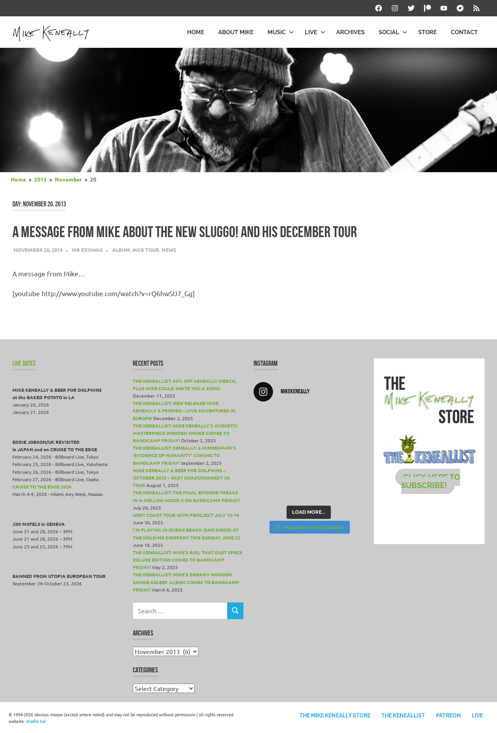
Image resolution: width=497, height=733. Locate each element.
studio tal (35, 721)
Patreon (448, 715)
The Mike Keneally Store (334, 715)
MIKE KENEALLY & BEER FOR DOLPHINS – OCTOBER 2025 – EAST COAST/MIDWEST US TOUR (181, 477)
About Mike (236, 32)
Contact (464, 32)
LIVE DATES (24, 363)
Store (427, 32)
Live (315, 32)
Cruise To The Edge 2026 (41, 486)
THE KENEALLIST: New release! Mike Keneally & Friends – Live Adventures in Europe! (184, 410)
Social (393, 32)
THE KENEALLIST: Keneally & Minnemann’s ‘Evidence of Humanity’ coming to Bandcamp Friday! (184, 455)
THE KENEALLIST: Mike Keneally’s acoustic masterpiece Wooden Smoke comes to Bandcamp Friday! (185, 432)
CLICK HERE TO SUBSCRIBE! (431, 481)
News (169, 249)
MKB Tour (145, 249)
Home (195, 32)
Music (281, 32)
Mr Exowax (87, 249)
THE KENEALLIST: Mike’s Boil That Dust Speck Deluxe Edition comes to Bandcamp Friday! (188, 559)
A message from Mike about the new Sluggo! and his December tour (184, 232)
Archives (350, 32)
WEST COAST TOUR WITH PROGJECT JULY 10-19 (186, 515)
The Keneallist (403, 715)
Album (121, 249)
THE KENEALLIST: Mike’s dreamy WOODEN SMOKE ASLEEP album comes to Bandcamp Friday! (186, 581)
